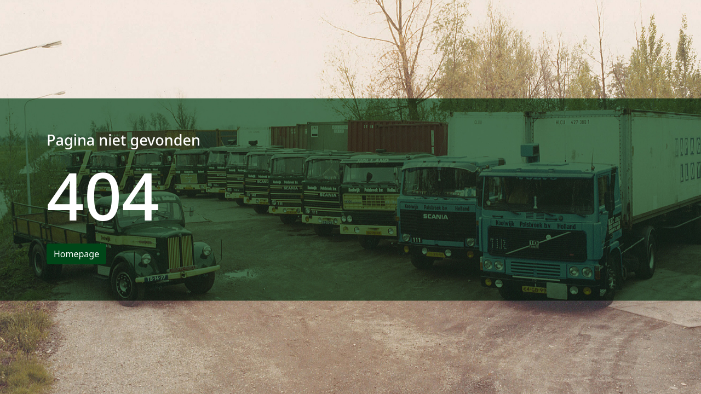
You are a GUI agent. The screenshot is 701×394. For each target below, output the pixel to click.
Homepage (76, 254)
